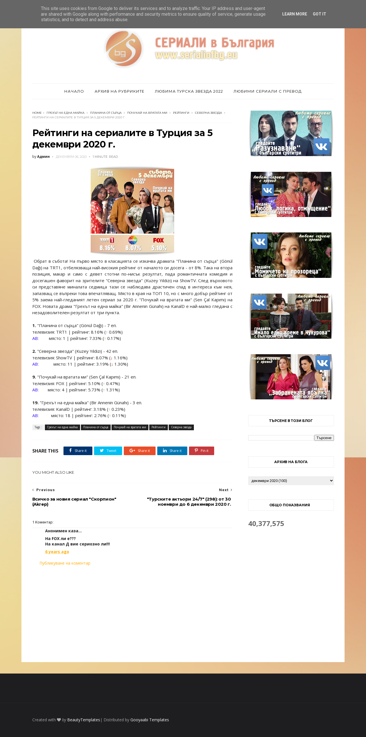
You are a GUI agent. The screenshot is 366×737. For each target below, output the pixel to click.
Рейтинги (181, 113)
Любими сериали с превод (268, 91)
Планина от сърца (106, 113)
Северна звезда (208, 113)
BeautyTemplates (83, 719)
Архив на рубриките (119, 91)
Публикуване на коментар (64, 563)
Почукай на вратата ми (147, 113)
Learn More (294, 14)
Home (37, 113)
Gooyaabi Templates (149, 719)
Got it (319, 14)
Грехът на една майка (65, 113)
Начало (74, 91)
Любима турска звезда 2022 (189, 91)
